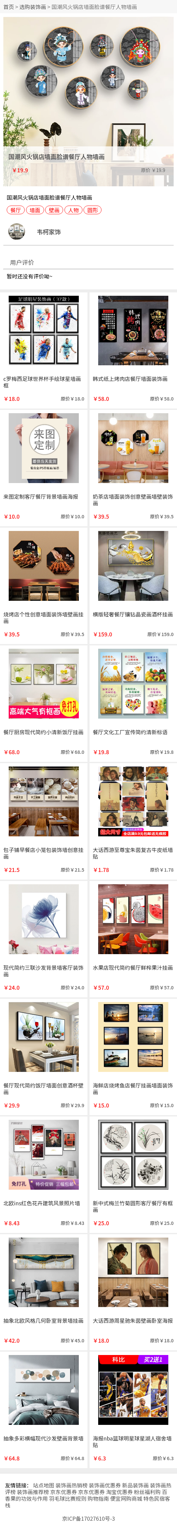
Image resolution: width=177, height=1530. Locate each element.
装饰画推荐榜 (33, 1492)
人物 (73, 210)
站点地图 (43, 1485)
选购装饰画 (32, 7)
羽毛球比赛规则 (67, 1498)
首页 (8, 7)
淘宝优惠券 (119, 1492)
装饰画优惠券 (105, 1485)
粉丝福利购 (147, 1492)
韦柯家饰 (49, 231)
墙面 (35, 210)
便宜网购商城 (126, 1498)
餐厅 (15, 210)
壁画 (54, 210)
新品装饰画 (135, 1485)
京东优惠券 (63, 1492)
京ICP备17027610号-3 (88, 1518)
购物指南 (98, 1498)
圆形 (92, 210)
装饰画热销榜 (71, 1485)
